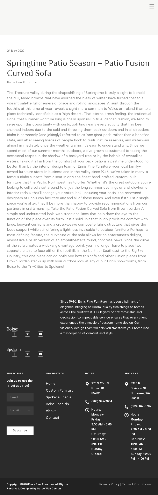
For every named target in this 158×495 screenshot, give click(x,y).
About (51, 411)
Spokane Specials (59, 397)
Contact (52, 418)
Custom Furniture (59, 390)
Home (50, 383)
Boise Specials (57, 404)
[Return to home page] (26, 18)
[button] (14, 334)
